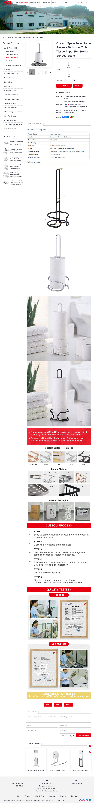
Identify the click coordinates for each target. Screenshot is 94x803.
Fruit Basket (8, 69)
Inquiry (78, 85)
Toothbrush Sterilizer (11, 95)
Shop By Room (35, 2)
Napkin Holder (9, 51)
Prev (47, 704)
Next (57, 704)
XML (63, 800)
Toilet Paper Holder (37, 37)
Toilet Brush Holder (10, 107)
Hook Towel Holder (10, 116)
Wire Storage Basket (11, 73)
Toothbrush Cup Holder (12, 99)
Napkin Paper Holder (23, 37)
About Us (47, 2)
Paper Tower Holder (11, 54)
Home (18, 2)
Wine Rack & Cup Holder (12, 65)
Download (64, 2)
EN (82, 2)
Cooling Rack (8, 82)
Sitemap (58, 800)
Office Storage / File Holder (13, 112)
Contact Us (55, 2)
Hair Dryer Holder (10, 129)
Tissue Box (8, 60)
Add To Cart (64, 85)
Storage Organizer (10, 120)
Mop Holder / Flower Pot (12, 90)
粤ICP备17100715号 (48, 800)
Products (25, 2)
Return (68, 704)
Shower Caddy (9, 78)
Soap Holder (8, 86)
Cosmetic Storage (10, 103)
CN (86, 2)
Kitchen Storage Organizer (13, 124)
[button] (50, 71)
